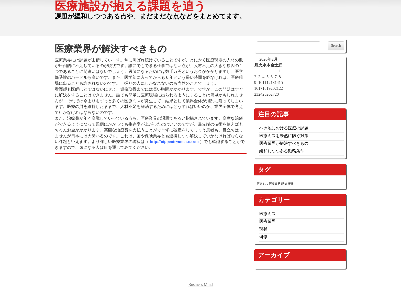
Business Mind (200, 284)
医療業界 (267, 221)
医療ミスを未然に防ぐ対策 (283, 135)
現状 (263, 229)
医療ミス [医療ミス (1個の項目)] (262, 183)
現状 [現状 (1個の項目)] (284, 183)
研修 (263, 236)
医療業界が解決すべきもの (283, 143)
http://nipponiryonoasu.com (175, 141)
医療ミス (267, 213)
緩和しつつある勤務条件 (281, 151)
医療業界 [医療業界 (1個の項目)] (274, 183)
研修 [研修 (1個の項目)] (291, 183)
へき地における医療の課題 (283, 128)
